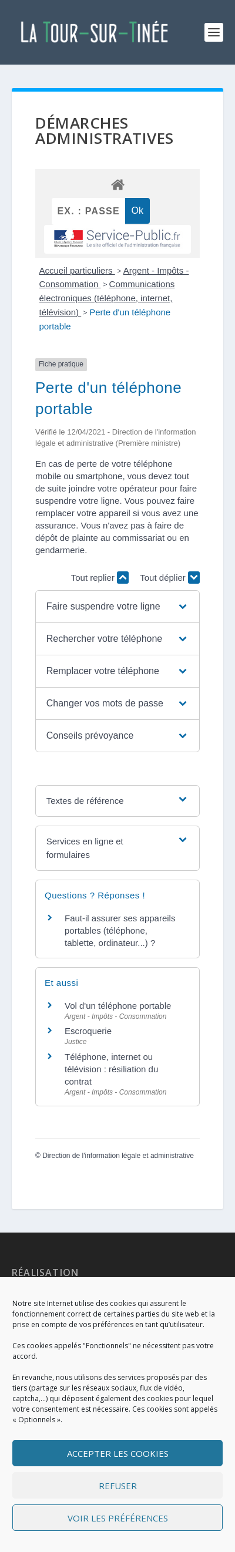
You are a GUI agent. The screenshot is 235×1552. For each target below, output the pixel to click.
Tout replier (100, 577)
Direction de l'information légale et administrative (118, 1156)
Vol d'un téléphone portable (118, 1006)
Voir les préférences (118, 1518)
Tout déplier (170, 577)
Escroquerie (88, 1031)
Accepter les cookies (118, 1453)
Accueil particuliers (77, 270)
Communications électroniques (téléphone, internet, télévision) (107, 298)
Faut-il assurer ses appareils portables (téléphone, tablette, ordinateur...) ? (120, 930)
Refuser (118, 1486)
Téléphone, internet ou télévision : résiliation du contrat (111, 1069)
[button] (117, 606)
